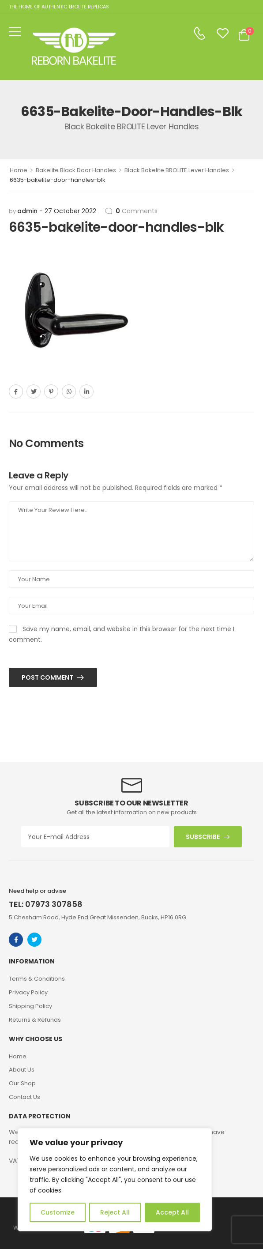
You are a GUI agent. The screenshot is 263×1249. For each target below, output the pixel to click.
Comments (137, 211)
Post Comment (48, 677)
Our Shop (22, 1083)
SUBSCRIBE (203, 836)
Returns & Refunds (35, 1020)
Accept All (172, 1212)
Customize (58, 1212)
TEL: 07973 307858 (46, 904)
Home (18, 170)
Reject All (115, 1212)
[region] (115, 1179)
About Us (21, 1069)
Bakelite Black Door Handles (76, 170)
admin (27, 211)
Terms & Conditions (37, 978)
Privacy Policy (28, 992)
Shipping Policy (30, 1006)
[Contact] (199, 33)
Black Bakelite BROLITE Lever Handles (176, 170)
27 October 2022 (70, 211)
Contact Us (24, 1097)
